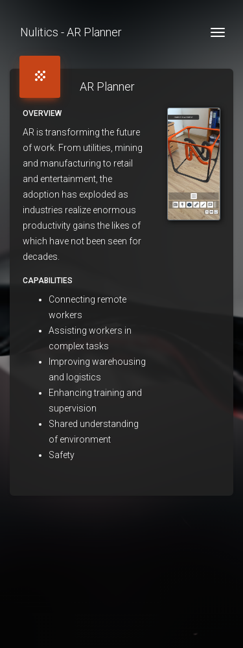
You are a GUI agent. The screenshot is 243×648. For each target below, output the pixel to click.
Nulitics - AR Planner (71, 32)
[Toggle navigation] (217, 32)
